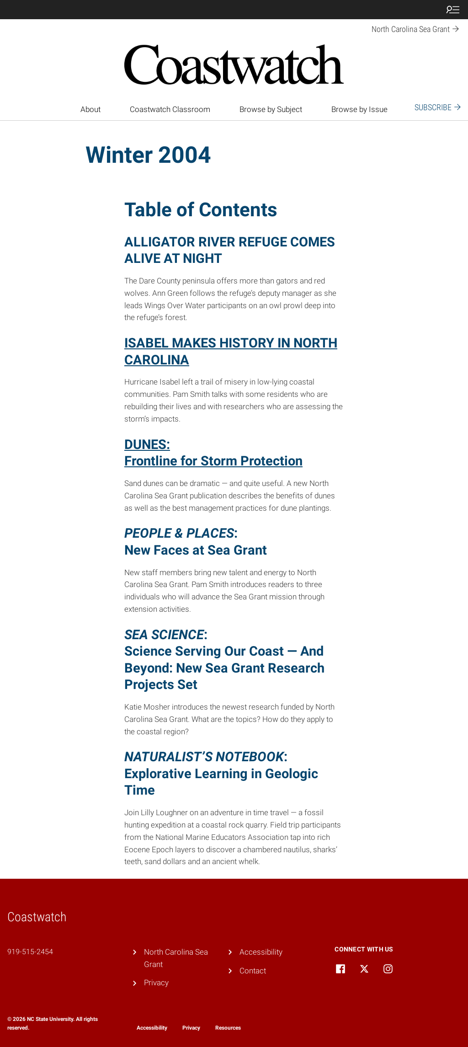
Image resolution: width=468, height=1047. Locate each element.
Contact (252, 970)
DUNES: (147, 444)
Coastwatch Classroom (170, 109)
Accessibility (260, 951)
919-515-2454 (30, 951)
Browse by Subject (270, 109)
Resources (228, 1028)
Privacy (156, 982)
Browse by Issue (359, 109)
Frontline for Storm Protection (213, 461)
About (90, 109)
